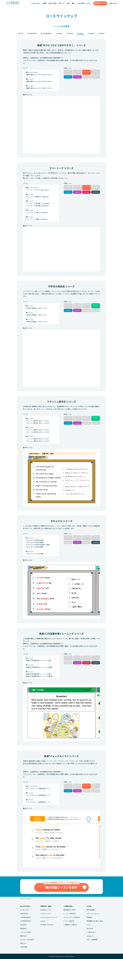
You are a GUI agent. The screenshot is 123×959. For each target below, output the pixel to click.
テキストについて (45, 914)
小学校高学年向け (25, 921)
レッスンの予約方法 (69, 914)
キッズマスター (46, 33)
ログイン (89, 3)
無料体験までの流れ (69, 910)
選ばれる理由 (53, 3)
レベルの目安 (63, 26)
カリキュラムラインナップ (48, 917)
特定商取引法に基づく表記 (95, 921)
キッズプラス (32, 33)
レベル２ (70, 33)
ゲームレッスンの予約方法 (71, 917)
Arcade (42, 921)
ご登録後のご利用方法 (70, 925)
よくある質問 (80, 3)
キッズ (20, 33)
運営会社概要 (91, 910)
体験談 (45, 3)
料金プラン (62, 3)
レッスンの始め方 (68, 921)
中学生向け (23, 925)
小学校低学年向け (25, 917)
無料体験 (100, 3)
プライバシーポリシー (93, 914)
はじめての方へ (36, 3)
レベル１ (59, 33)
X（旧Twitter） (91, 932)
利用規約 (89, 917)
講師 (73, 3)
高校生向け (23, 928)
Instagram (90, 936)
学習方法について (45, 910)
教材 (68, 3)
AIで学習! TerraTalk (46, 925)
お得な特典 (23, 947)
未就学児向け (24, 914)
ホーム (22, 899)
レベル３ (80, 33)
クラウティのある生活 (27, 940)
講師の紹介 (23, 936)
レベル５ (101, 33)
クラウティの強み (25, 932)
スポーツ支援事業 (92, 940)
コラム (89, 925)
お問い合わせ (113, 3)
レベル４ (91, 33)
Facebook (90, 928)
